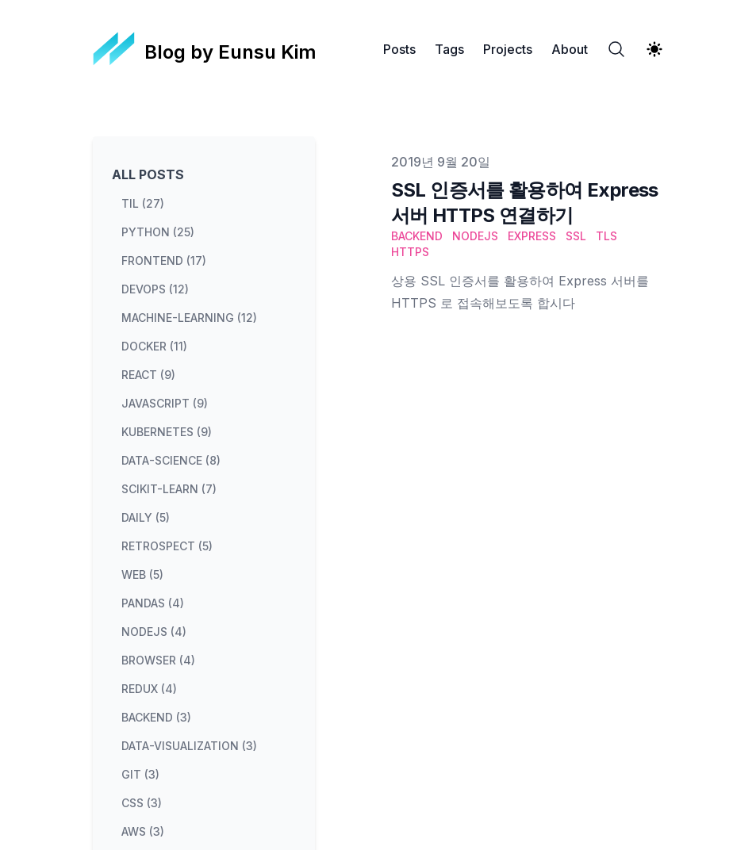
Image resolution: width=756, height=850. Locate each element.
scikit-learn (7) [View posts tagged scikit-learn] (169, 489)
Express (532, 236)
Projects (507, 49)
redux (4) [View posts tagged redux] (149, 688)
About (569, 49)
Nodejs (475, 236)
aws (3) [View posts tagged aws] (142, 831)
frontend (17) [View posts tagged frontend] (163, 260)
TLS (606, 236)
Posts (399, 49)
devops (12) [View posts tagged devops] (155, 289)
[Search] (616, 49)
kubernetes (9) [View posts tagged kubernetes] (166, 431)
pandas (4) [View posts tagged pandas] (152, 603)
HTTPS (410, 251)
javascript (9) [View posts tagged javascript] (164, 403)
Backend (417, 236)
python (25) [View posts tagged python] (157, 232)
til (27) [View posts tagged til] (142, 203)
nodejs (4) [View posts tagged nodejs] (153, 631)
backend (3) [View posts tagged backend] (156, 717)
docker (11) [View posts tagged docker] (154, 346)
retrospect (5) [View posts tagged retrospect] (167, 546)
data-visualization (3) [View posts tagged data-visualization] (189, 745)
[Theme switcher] (654, 49)
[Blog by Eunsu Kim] (205, 49)
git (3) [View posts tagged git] (140, 774)
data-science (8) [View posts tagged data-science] (171, 460)
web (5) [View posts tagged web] (142, 574)
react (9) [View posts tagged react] (148, 374)
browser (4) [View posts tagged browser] (158, 660)
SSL (576, 236)
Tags (449, 49)
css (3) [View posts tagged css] (141, 803)
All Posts (148, 174)
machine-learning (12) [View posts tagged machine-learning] (189, 317)
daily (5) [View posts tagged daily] (145, 517)
